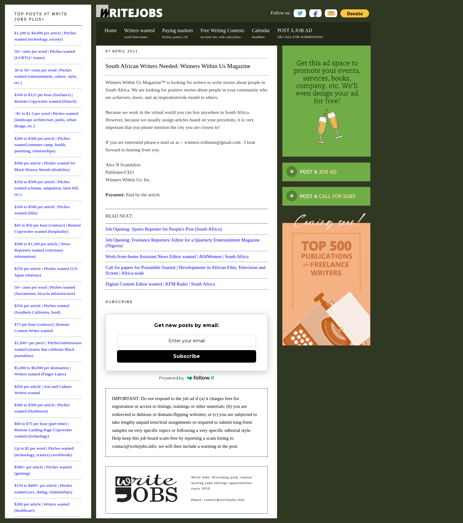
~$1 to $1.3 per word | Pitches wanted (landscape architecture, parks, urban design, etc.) (46, 120)
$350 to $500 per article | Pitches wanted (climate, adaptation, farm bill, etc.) (46, 188)
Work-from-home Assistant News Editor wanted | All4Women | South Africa (177, 256)
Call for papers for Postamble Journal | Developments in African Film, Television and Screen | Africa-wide (185, 270)
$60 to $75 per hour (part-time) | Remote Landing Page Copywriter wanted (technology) (43, 430)
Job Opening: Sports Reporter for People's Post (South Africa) (163, 229)
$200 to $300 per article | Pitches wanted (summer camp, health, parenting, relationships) (42, 145)
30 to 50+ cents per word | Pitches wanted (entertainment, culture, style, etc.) (45, 76)
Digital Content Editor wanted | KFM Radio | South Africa (160, 283)
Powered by (186, 377)
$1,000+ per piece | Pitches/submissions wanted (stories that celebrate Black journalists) (47, 349)
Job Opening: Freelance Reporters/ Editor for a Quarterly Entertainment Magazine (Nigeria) (182, 242)
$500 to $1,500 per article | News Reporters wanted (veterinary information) (42, 250)
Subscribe (186, 356)
